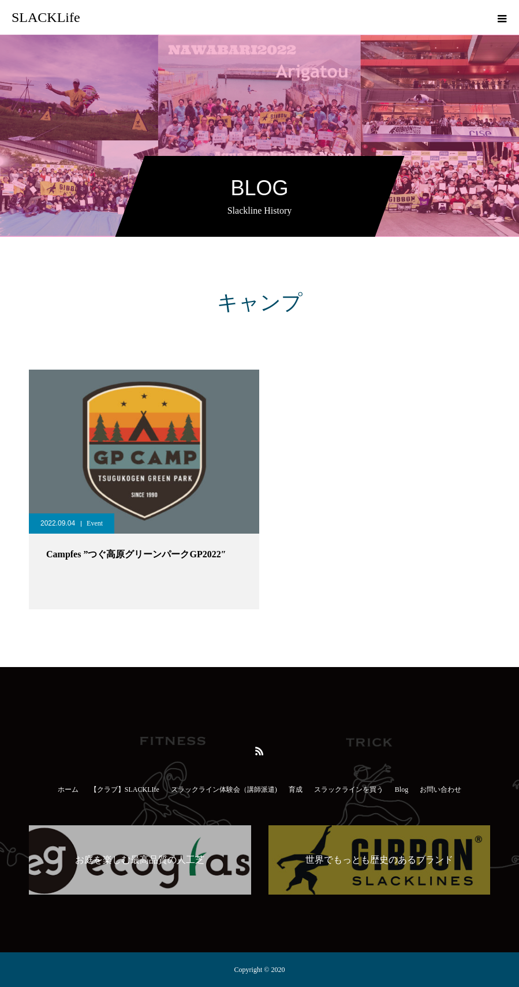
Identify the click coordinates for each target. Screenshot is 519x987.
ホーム (68, 789)
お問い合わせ (440, 789)
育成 (296, 789)
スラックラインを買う (348, 789)
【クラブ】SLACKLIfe (124, 789)
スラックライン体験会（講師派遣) (224, 789)
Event (95, 523)
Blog (401, 789)
